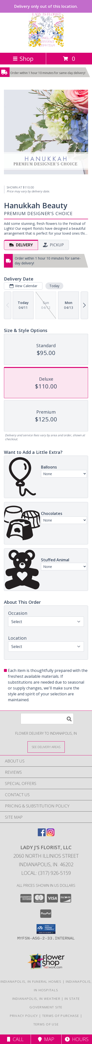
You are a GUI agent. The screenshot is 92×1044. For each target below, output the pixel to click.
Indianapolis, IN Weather (36, 998)
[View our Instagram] (50, 834)
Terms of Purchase (60, 1015)
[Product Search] (47, 718)
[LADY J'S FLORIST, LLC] (46, 45)
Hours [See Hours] (77, 1039)
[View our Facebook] (42, 834)
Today (54, 285)
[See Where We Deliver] (46, 746)
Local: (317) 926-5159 (46, 873)
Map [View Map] (46, 1039)
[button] (46, 929)
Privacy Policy (24, 1015)
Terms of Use (46, 1024)
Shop (23, 58)
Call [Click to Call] (15, 1039)
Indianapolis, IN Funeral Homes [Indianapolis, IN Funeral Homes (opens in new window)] (31, 981)
